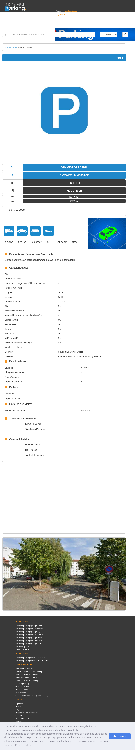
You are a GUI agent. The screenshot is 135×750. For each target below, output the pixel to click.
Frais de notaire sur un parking (28, 671)
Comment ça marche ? (25, 669)
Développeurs (21, 692)
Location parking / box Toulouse (29, 634)
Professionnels (80, 24)
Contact (18, 716)
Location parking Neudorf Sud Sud (30, 657)
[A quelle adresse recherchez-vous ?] (48, 34)
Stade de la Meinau (34, 455)
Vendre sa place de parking (27, 678)
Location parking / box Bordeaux (29, 640)
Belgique (119, 24)
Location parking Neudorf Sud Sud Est (32, 660)
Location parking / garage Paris (28, 625)
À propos (19, 704)
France (111, 24)
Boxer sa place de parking (26, 675)
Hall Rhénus (31, 450)
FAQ (17, 710)
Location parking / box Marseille (29, 628)
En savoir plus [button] (23, 745)
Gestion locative (22, 686)
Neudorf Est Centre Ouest (70, 352)
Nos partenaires (22, 718)
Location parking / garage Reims (29, 637)
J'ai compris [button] (119, 736)
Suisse (127, 24)
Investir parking (22, 684)
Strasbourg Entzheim (35, 429)
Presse (18, 707)
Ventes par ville (22, 649)
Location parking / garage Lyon (28, 631)
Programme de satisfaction (27, 712)
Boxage (18, 721)
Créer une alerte (11, 39)
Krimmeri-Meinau (33, 424)
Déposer (102, 24)
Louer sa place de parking (26, 680)
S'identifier (92, 24)
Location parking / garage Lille (28, 643)
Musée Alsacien (32, 444)
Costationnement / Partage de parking (31, 695)
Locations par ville (23, 646)
